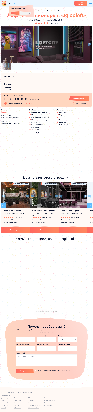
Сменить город (25, 13)
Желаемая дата (42, 344)
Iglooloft (4, 112)
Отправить (24, 371)
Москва (10, 3)
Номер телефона (43, 336)
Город (60, 336)
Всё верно (15, 13)
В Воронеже (17, 407)
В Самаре (47, 398)
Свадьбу (3, 407)
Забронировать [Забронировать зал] (79, 98)
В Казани (31, 400)
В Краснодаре (32, 403)
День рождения (6, 398)
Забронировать (16, 230)
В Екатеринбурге (33, 398)
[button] (3, 44)
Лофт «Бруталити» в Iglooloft (43, 211)
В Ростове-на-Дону (33, 407)
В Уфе (46, 403)
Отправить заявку (80, 3)
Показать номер (33, 99)
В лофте (16, 405)
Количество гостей (22, 344)
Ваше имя (19, 336)
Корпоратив (5, 405)
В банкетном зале (19, 398)
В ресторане (17, 400)
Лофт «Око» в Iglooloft (12, 211)
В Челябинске (48, 405)
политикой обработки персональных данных (57, 370)
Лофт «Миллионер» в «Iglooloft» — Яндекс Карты (46, 311)
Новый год (4, 400)
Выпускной (4, 403)
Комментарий (20, 353)
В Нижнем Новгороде (34, 405)
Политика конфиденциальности (24, 392)
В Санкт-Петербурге (50, 400)
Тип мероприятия (64, 344)
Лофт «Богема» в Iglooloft (71, 211)
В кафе (16, 403)
